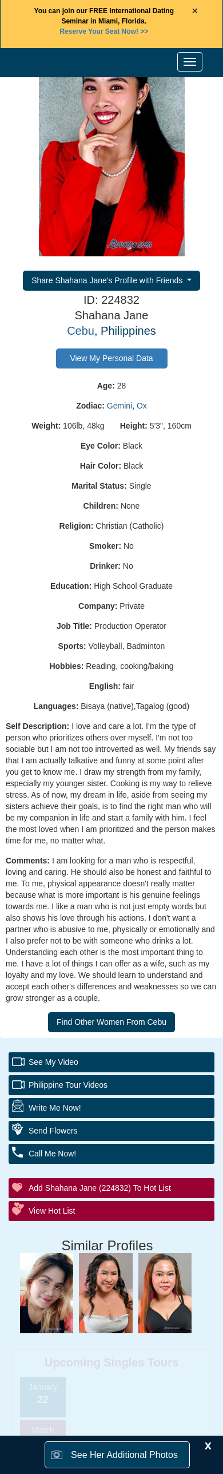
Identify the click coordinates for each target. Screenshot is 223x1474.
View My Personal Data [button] (111, 358)
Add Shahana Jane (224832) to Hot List (100, 1187)
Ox (142, 405)
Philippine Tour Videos (68, 1084)
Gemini (119, 405)
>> (103, 31)
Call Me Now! (52, 1153)
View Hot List (52, 1210)
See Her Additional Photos (124, 1455)
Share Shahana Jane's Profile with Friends (108, 280)
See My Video (53, 1062)
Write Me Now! (55, 1107)
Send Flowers (53, 1130)
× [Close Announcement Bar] (195, 11)
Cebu (80, 330)
